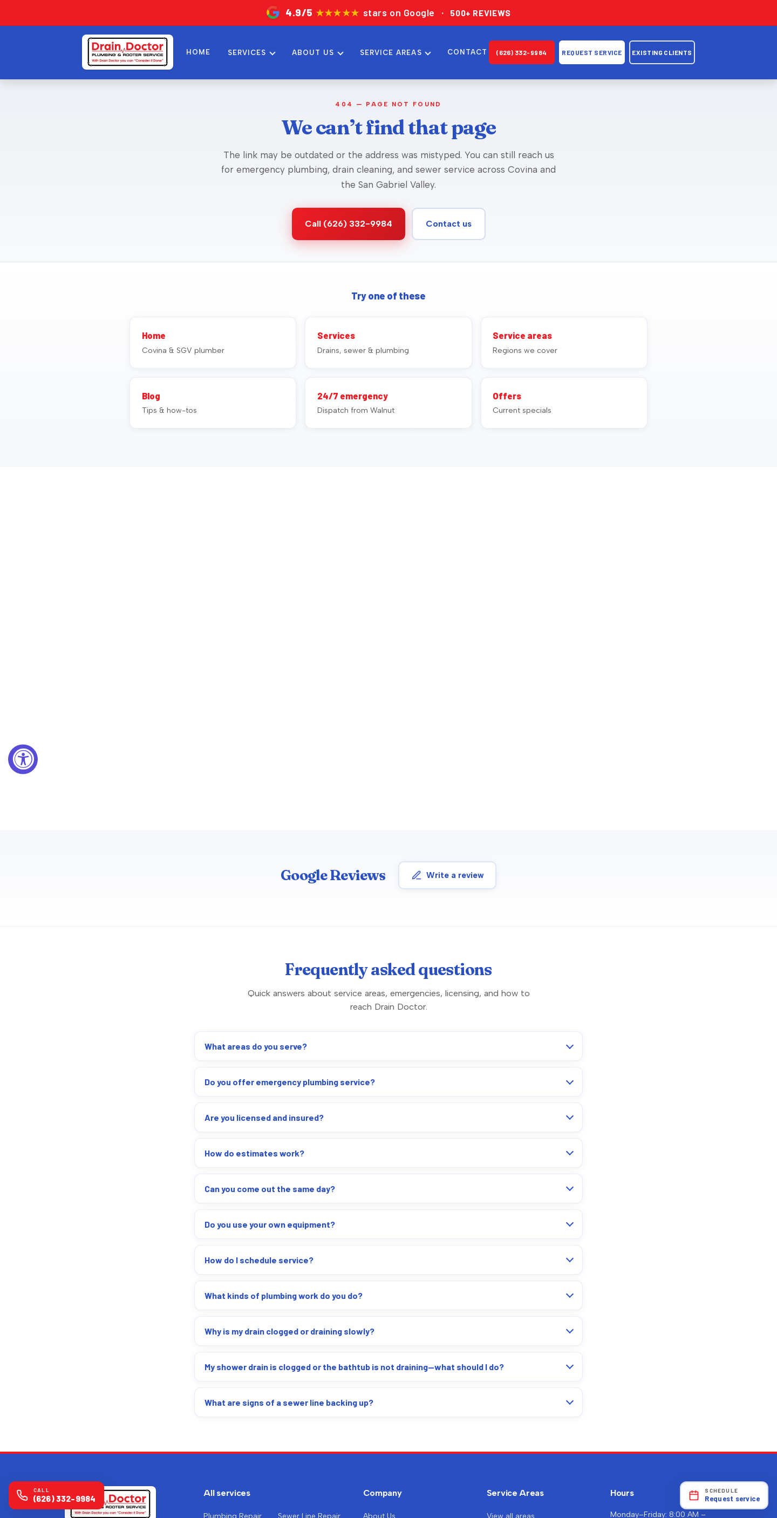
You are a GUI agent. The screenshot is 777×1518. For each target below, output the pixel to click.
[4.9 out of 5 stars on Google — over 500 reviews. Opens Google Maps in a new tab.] (388, 12)
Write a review (447, 875)
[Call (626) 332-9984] (56, 1495)
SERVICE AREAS (391, 53)
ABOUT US (313, 53)
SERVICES (247, 53)
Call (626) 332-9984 (348, 224)
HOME (198, 52)
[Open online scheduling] (724, 1495)
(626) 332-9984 (521, 52)
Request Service (592, 52)
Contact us (449, 224)
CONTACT (467, 52)
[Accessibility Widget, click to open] (23, 759)
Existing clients (662, 52)
